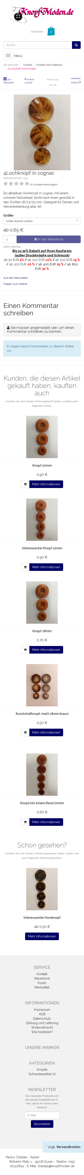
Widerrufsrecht (42, 1027)
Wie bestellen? (42, 1032)
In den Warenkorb (49, 239)
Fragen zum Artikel (15, 283)
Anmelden (37, 31)
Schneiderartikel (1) (42, 1074)
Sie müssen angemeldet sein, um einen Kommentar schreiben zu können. (40, 330)
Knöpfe (42, 1069)
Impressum (42, 1009)
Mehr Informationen (46, 484)
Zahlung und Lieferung (42, 1023)
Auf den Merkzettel (16, 277)
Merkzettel (42, 987)
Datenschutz (42, 1018)
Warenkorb (42, 978)
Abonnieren (42, 1124)
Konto (42, 983)
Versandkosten (68, 1147)
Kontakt (42, 974)
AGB (42, 1014)
